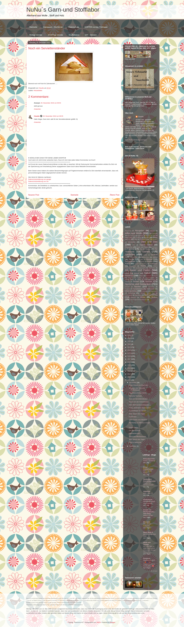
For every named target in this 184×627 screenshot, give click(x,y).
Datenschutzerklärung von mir (38, 181)
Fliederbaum (147, 500)
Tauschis (127, 289)
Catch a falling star (135, 442)
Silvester (127, 281)
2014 (129, 368)
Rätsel (139, 279)
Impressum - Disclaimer (53, 27)
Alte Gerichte (153, 233)
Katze (127, 264)
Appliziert (140, 235)
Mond (127, 273)
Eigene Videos (146, 245)
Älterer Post (114, 195)
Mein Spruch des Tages (137, 414)
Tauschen (151, 286)
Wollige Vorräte (35, 35)
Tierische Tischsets (135, 396)
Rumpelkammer (149, 459)
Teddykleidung (138, 289)
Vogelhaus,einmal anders (137, 393)
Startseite (33, 27)
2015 (129, 365)
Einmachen (129, 247)
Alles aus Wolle (133, 233)
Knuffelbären (74, 35)
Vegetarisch (153, 291)
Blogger (112, 622)
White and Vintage (147, 543)
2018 (129, 356)
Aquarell (148, 235)
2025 (129, 335)
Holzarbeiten (38, 90)
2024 (129, 338)
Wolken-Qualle (148, 515)
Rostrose (146, 558)
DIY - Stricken (91, 35)
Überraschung (131, 291)
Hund (142, 261)
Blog (135, 239)
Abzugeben (139, 231)
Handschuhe (145, 257)
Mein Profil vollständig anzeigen (136, 140)
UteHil (98, 622)
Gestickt (154, 255)
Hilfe (141, 259)
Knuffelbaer (153, 264)
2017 (129, 359)
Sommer (148, 281)
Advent (152, 230)
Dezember (133, 382)
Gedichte (130, 254)
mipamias (146, 491)
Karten (150, 261)
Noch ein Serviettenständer (138, 399)
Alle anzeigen (154, 571)
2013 (129, 371)
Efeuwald (146, 522)
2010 (129, 380)
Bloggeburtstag (144, 239)
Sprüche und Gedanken (138, 284)
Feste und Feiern (142, 247)
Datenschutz (74, 27)
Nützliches (129, 276)
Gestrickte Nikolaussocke (137, 436)
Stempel (127, 286)
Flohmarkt (154, 247)
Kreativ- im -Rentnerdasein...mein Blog (149, 511)
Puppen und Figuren (134, 277)
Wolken (154, 297)
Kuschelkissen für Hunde (137, 411)
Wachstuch (138, 295)
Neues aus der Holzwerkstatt (138, 402)
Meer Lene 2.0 (148, 493)
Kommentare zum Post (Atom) (78, 202)
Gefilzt (145, 255)
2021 (129, 347)
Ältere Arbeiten (131, 235)
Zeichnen (132, 299)
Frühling (130, 249)
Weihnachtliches (150, 295)
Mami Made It (148, 532)
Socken (136, 281)
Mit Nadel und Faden (137, 270)
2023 (129, 341)
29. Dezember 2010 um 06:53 (51, 103)
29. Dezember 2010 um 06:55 (53, 116)
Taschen (137, 287)
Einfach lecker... (134, 427)
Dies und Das (149, 241)
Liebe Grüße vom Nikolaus (138, 420)
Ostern (141, 275)
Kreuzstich (132, 266)
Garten (146, 251)
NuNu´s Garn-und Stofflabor (62, 9)
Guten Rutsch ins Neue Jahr (138, 385)
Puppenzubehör (129, 279)
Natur (147, 273)
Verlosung (131, 293)
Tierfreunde (150, 289)
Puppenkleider (150, 277)
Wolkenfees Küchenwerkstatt (149, 480)
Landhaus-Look (140, 268)
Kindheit (136, 263)
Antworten (37, 109)
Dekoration (131, 242)
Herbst (131, 259)
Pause (155, 275)
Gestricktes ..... (134, 417)
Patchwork (148, 275)
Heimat (155, 257)
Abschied (128, 230)
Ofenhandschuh (134, 433)
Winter (142, 297)
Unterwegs (145, 291)
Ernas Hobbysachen (148, 468)
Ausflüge (138, 237)
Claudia (36, 116)
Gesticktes (133, 257)
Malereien (152, 268)
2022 (129, 344)
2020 (129, 350)
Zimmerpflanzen (142, 299)
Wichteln (133, 297)
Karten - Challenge (149, 461)
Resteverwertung (149, 279)
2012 (129, 374)
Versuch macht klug (147, 293)
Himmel (149, 259)
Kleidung (144, 263)
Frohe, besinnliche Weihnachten (140, 408)
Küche (143, 266)
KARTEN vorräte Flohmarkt (96, 27)
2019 (129, 353)
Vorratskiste (128, 295)
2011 (129, 377)
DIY (134, 245)
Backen (146, 237)
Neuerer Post (33, 195)
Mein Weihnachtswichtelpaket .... (140, 405)
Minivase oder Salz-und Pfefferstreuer (137, 389)
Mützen (136, 273)
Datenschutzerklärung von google (39, 179)
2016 (129, 362)
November (133, 446)
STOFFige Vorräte (55, 35)
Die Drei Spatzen (134, 430)
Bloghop (155, 239)
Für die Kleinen (145, 249)
